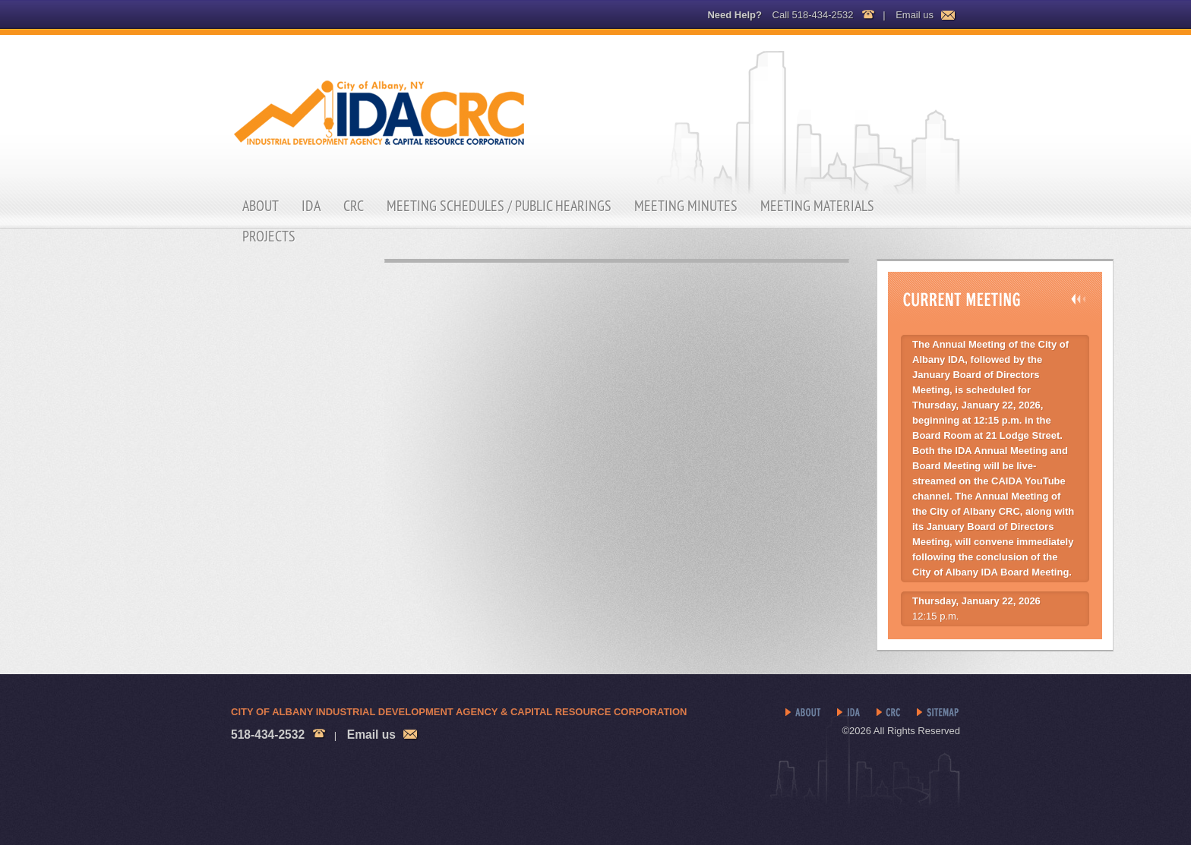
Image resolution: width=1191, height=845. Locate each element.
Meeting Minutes (686, 206)
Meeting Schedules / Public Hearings (499, 206)
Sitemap (938, 712)
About (260, 206)
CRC (353, 206)
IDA (311, 206)
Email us (915, 14)
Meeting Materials (817, 206)
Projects (268, 236)
